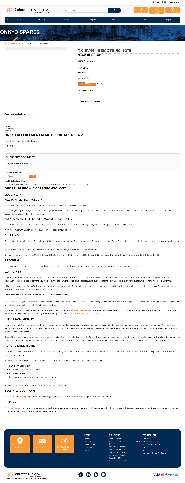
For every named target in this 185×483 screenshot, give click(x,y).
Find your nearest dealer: (14, 173)
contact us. (138, 266)
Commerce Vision (19, 480)
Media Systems (115, 439)
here (69, 230)
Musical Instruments (117, 450)
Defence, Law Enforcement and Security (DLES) (125, 443)
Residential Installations (118, 455)
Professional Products (118, 447)
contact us (15, 408)
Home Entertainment (117, 461)
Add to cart (88, 84)
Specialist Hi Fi (115, 458)
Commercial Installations (119, 452)
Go (34, 176)
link (35, 210)
